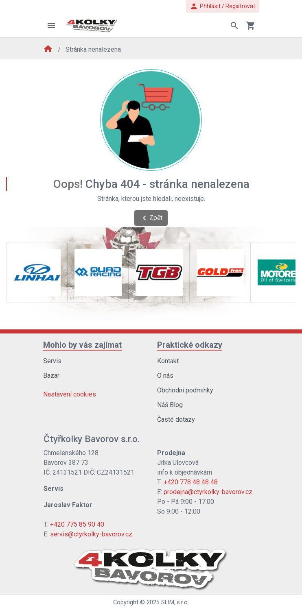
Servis (52, 361)
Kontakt (168, 361)
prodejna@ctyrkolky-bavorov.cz (208, 492)
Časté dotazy (176, 419)
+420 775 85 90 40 (77, 524)
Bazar (51, 375)
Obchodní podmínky (185, 390)
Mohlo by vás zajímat (82, 345)
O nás (165, 375)
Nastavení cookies (69, 394)
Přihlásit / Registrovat (222, 6)
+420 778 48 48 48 (191, 482)
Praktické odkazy (189, 345)
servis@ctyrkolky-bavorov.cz (91, 534)
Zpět (151, 218)
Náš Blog (170, 405)
